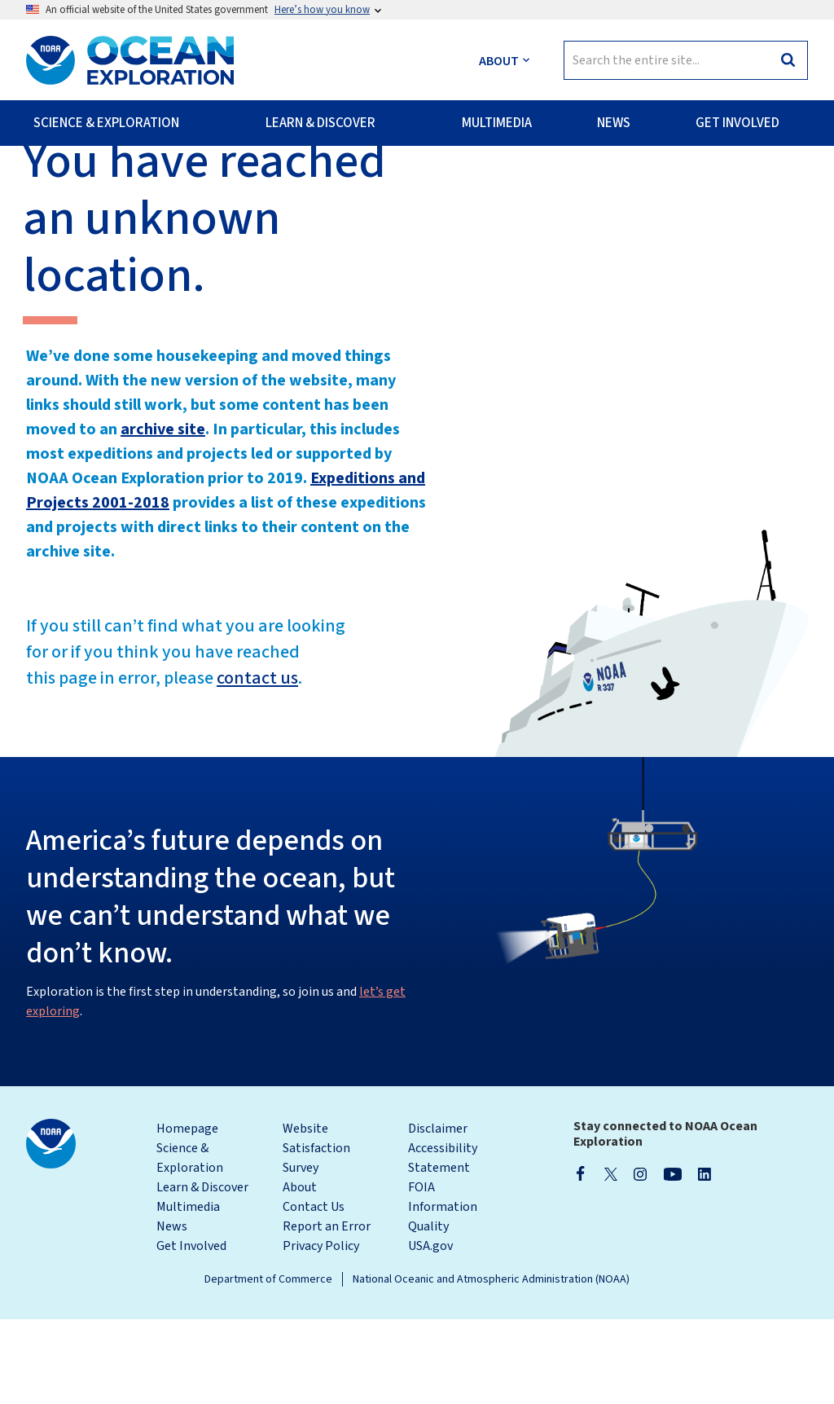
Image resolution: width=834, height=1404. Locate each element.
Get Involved (191, 1331)
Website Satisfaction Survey (316, 1232)
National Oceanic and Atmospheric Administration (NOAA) (491, 1364)
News (171, 1311)
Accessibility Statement (442, 1242)
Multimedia (188, 1292)
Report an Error (327, 1311)
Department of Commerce (268, 1364)
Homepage (187, 1213)
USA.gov (430, 1331)
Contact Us (314, 1292)
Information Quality (442, 1301)
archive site (163, 514)
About (300, 1272)
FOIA (421, 1272)
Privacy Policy (321, 1331)
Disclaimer (437, 1213)
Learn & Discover (202, 1272)
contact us (257, 763)
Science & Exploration (189, 1242)
